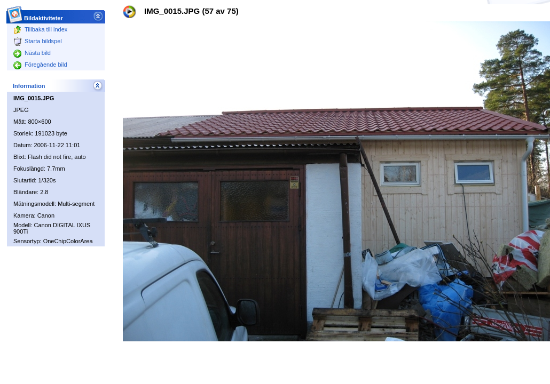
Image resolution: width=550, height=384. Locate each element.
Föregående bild (40, 64)
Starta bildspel (37, 41)
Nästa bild (32, 53)
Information (29, 86)
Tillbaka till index (40, 29)
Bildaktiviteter (44, 15)
